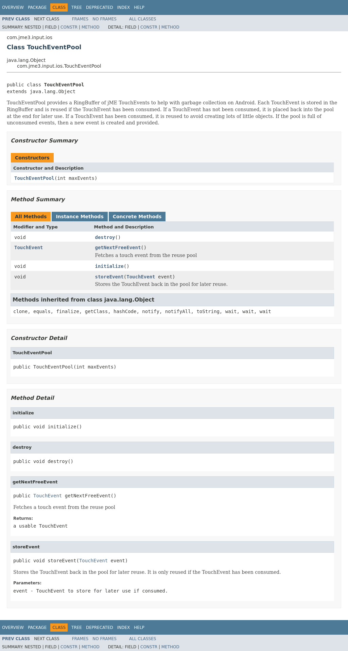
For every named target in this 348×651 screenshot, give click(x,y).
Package (37, 7)
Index (123, 7)
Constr (68, 27)
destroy (105, 237)
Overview (13, 7)
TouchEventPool (34, 178)
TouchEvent (28, 247)
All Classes (142, 19)
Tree (76, 7)
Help (139, 7)
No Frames (104, 19)
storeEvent (109, 276)
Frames (80, 19)
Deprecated (99, 7)
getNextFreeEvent (118, 247)
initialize (109, 266)
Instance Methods (79, 216)
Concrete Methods (137, 216)
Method (91, 27)
